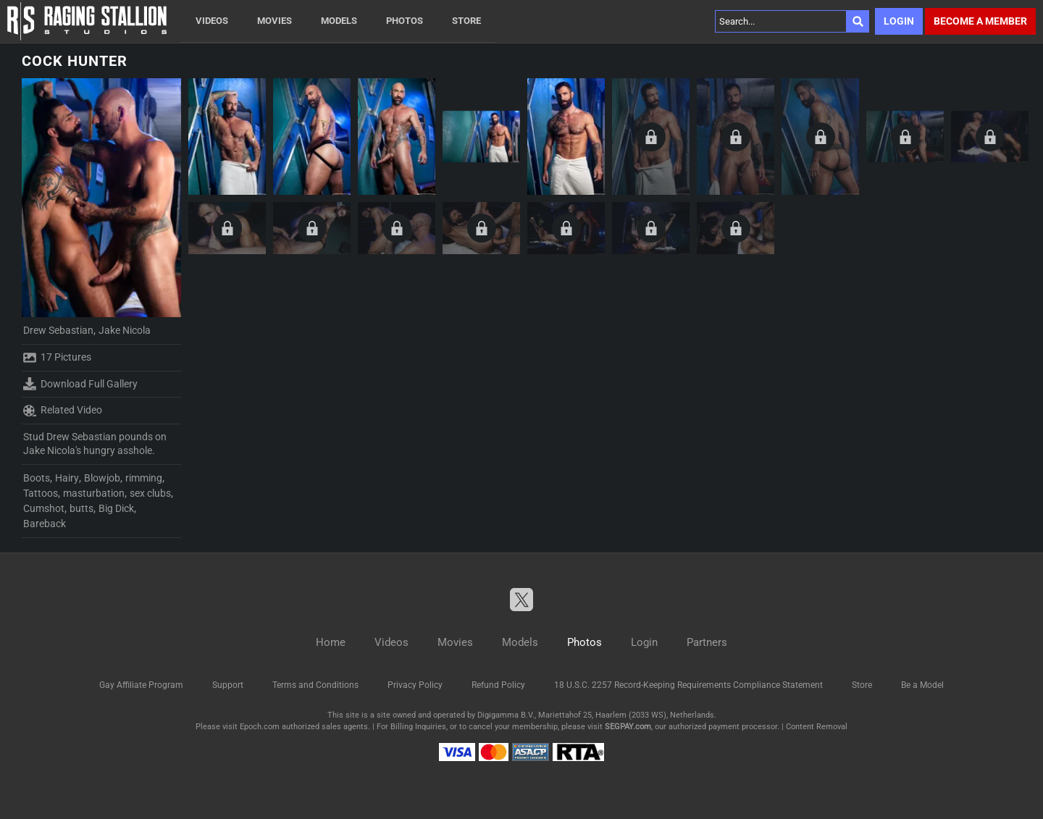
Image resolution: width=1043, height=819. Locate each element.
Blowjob (102, 478)
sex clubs (150, 493)
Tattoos (40, 493)
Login (899, 21)
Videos (212, 20)
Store (466, 20)
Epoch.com (260, 726)
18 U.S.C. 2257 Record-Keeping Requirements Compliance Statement (688, 685)
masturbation (94, 493)
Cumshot (43, 508)
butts (81, 508)
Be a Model (922, 685)
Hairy (67, 478)
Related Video (62, 410)
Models (339, 20)
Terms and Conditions (315, 685)
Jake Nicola (125, 330)
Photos (404, 20)
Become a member (980, 21)
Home (330, 642)
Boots (36, 478)
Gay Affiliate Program (141, 685)
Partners (707, 642)
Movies (274, 20)
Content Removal (816, 726)
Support (227, 685)
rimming (143, 478)
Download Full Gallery (80, 383)
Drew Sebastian (58, 330)
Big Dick (116, 508)
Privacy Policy (415, 685)
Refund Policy (498, 685)
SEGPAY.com (628, 726)
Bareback (44, 523)
